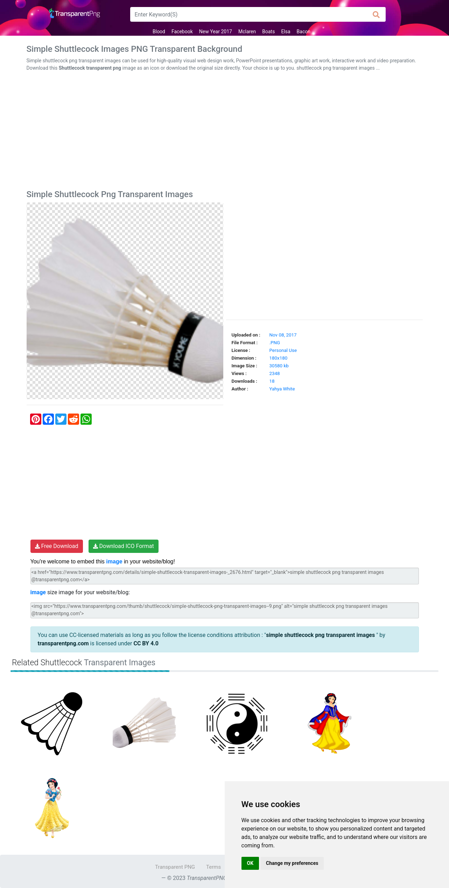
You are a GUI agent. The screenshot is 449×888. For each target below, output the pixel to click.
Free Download (56, 546)
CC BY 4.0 (146, 643)
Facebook (182, 31)
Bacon (303, 31)
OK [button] (250, 863)
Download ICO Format (123, 546)
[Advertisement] (224, 132)
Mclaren (247, 31)
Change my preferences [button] (292, 863)
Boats (268, 31)
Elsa (285, 31)
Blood (159, 31)
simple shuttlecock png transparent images (321, 635)
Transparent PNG (175, 867)
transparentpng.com (63, 643)
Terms (213, 867)
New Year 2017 (215, 31)
